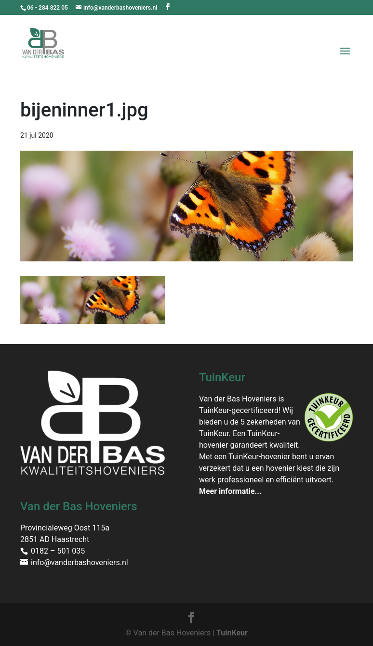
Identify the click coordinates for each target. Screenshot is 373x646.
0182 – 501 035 (58, 551)
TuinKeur (232, 632)
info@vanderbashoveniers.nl (79, 562)
